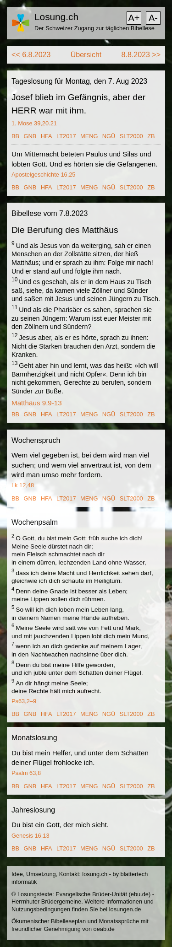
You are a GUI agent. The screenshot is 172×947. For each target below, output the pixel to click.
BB (15, 136)
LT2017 (66, 136)
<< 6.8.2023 (30, 55)
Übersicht (86, 55)
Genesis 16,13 (30, 835)
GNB (30, 136)
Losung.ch (56, 16)
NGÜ (108, 136)
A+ (133, 18)
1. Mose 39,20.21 (34, 123)
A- (153, 18)
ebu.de (140, 894)
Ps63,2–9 (23, 701)
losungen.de (125, 909)
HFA (46, 136)
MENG (89, 136)
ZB (151, 136)
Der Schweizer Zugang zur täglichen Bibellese (94, 28)
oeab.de (104, 928)
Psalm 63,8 (26, 772)
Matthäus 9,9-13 (36, 403)
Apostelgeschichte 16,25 (43, 174)
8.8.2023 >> (141, 55)
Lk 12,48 (22, 485)
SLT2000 (131, 136)
